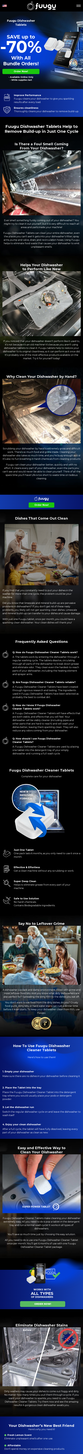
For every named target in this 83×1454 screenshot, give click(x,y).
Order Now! (21, 71)
